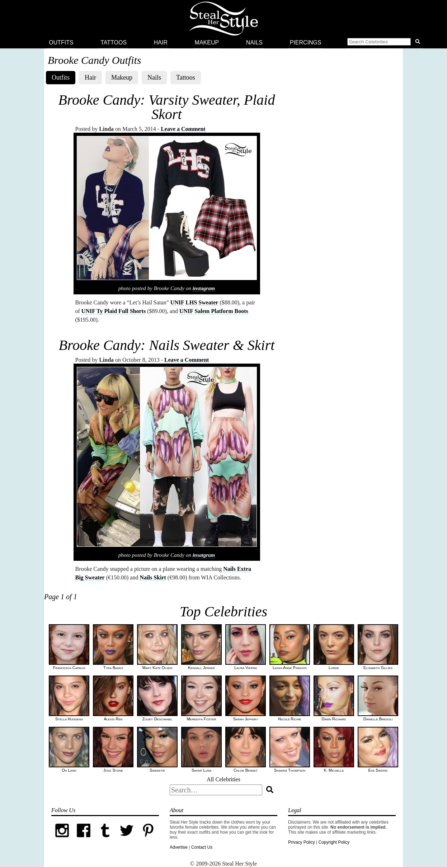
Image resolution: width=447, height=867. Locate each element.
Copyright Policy (333, 842)
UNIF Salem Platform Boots (213, 311)
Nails (254, 42)
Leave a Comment (183, 129)
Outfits (61, 42)
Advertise (179, 847)
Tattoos (113, 42)
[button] (385, 42)
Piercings (305, 42)
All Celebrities (223, 779)
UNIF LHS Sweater (194, 302)
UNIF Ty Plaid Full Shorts (113, 311)
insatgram (204, 555)
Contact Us (201, 847)
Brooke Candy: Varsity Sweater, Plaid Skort (166, 107)
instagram (204, 288)
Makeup (207, 42)
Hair (161, 42)
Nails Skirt (153, 577)
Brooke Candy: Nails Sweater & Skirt (167, 345)
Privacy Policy (301, 842)
